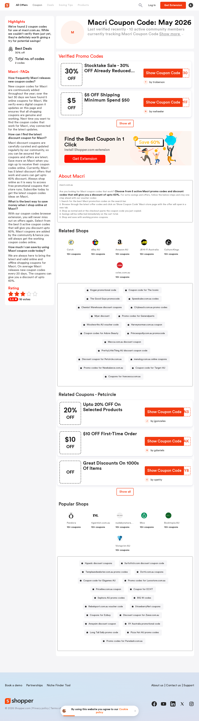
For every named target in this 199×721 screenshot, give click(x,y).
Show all (125, 491)
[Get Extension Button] (84, 159)
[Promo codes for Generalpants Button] (136, 316)
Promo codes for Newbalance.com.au (103, 368)
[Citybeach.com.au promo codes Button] (149, 308)
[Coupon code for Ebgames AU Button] (98, 581)
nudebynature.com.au (128, 523)
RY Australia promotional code (144, 624)
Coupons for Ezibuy (100, 615)
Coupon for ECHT (143, 589)
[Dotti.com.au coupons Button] (150, 572)
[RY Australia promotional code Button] (143, 624)
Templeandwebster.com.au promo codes (106, 572)
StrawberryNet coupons (147, 606)
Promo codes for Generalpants (138, 316)
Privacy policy (40, 708)
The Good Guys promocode (105, 299)
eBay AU (95, 250)
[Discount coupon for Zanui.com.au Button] (139, 615)
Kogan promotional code (103, 290)
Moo (142, 523)
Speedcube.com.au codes (145, 299)
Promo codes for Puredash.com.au (124, 641)
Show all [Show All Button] (125, 123)
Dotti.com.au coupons (151, 572)
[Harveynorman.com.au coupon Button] (145, 325)
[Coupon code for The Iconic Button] (142, 290)
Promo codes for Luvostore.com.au (146, 581)
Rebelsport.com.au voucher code (105, 606)
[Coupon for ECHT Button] (142, 589)
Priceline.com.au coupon (108, 589)
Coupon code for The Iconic (144, 290)
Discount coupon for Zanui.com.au (141, 615)
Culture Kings (171, 250)
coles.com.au (123, 273)
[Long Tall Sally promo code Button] (102, 633)
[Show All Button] (125, 491)
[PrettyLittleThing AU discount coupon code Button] (123, 351)
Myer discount (101, 316)
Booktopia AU (171, 523)
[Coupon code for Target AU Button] (149, 368)
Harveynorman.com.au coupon (146, 325)
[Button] (152, 5)
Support (188, 685)
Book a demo (13, 685)
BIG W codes (144, 598)
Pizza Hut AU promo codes (145, 632)
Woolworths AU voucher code (103, 325)
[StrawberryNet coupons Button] (146, 607)
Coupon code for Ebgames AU (99, 581)
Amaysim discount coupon (102, 624)
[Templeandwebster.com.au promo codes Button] (105, 572)
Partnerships (34, 685)
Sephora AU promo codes (111, 598)
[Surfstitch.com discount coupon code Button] (143, 563)
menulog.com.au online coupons (150, 359)
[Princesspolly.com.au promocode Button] (146, 333)
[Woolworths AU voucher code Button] (101, 325)
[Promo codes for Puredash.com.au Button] (123, 641)
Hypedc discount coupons (98, 563)
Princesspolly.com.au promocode (148, 333)
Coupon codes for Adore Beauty (101, 333)
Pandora (71, 523)
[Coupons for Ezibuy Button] (99, 615)
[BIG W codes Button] (143, 598)
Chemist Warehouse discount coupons (101, 307)
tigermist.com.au (100, 523)
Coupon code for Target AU (150, 368)
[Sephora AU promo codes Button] (110, 598)
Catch (70, 250)
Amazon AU (122, 250)
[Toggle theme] (191, 5)
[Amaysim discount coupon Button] (101, 624)
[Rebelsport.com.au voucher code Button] (104, 607)
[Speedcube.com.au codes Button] (144, 299)
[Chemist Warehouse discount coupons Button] (100, 308)
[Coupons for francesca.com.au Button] (123, 377)
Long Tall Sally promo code (104, 632)
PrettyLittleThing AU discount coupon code (124, 350)
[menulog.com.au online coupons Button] (149, 359)
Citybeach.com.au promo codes (150, 307)
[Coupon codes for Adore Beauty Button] (99, 333)
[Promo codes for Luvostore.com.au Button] (145, 581)
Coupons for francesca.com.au (124, 376)
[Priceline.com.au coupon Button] (107, 589)
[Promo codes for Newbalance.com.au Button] (102, 368)
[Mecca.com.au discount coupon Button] (123, 342)
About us (157, 685)
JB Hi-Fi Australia (149, 250)
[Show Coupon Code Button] (163, 73)
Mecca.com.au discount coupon (124, 342)
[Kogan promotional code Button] (102, 290)
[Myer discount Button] (100, 316)
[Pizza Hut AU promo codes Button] (143, 633)
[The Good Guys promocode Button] (103, 299)
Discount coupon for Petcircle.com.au (102, 359)
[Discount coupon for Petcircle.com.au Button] (100, 359)
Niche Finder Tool (58, 685)
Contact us (173, 685)
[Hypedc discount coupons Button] (97, 563)
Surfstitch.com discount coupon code (144, 563)
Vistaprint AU (123, 546)
